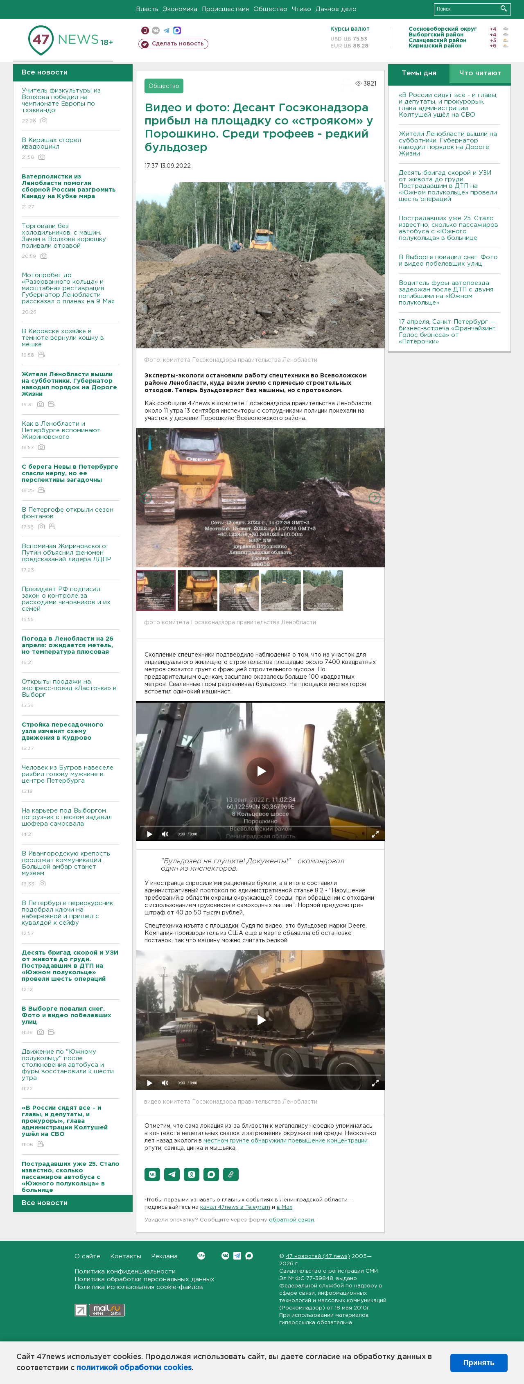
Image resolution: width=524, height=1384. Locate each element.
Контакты (125, 1256)
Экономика (180, 9)
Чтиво (301, 9)
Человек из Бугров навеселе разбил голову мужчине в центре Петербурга (71, 780)
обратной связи (291, 1220)
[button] (152, 1174)
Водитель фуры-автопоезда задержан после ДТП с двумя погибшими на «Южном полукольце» (446, 292)
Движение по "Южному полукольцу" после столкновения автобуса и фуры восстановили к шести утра (71, 1070)
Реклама (164, 1256)
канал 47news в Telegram (235, 1207)
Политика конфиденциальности (125, 1271)
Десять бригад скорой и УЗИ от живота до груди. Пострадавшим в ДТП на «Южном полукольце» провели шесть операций (448, 186)
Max (249, 1256)
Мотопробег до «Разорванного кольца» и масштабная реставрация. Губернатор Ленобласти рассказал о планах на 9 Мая (71, 294)
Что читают (480, 73)
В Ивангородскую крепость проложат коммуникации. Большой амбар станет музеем (71, 869)
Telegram (237, 1256)
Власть (147, 9)
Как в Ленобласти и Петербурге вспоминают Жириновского (71, 436)
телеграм (166, 30)
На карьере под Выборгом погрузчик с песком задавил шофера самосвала (71, 823)
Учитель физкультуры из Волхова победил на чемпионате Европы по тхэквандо (71, 106)
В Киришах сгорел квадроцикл (71, 149)
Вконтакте (201, 1256)
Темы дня (419, 73)
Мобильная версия (145, 30)
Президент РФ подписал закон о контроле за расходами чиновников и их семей (71, 605)
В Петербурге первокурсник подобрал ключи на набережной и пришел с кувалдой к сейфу (71, 919)
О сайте (87, 1256)
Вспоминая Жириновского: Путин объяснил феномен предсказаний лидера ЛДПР (71, 558)
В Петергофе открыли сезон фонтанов (71, 519)
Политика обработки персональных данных (145, 1279)
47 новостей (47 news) (318, 1256)
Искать (504, 8)
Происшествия (225, 9)
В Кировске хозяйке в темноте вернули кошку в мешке (71, 344)
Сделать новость (178, 43)
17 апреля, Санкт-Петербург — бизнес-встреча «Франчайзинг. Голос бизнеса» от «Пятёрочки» (448, 331)
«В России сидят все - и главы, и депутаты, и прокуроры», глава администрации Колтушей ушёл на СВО (448, 105)
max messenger (177, 30)
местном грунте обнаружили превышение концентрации (285, 1140)
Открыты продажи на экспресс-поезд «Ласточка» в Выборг (71, 694)
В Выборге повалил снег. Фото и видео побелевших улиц (448, 260)
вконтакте (156, 30)
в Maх (284, 1207)
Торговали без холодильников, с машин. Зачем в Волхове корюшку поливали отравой (71, 242)
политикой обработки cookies (134, 1368)
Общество (270, 9)
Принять (479, 1363)
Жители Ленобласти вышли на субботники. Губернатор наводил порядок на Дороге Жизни (448, 143)
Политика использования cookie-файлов (139, 1287)
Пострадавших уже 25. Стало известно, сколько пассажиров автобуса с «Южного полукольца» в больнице (448, 228)
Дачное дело (336, 9)
